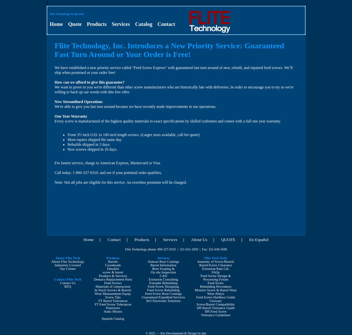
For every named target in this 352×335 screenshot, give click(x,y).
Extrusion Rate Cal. (215, 269)
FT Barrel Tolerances (113, 301)
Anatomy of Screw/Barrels (215, 261)
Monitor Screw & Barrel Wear (215, 290)
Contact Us (67, 283)
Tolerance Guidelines (216, 315)
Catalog (143, 24)
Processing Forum (215, 279)
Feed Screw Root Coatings (163, 293)
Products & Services (113, 276)
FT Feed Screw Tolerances (113, 304)
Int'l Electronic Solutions (163, 301)
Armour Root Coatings (163, 261)
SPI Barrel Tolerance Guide (216, 308)
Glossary (216, 301)
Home (56, 24)
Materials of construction (113, 286)
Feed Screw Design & (215, 276)
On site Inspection (163, 272)
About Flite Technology (67, 261)
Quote (75, 24)
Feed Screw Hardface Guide (215, 297)
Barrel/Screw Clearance (215, 265)
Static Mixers (113, 311)
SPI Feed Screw (216, 311)
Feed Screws (113, 283)
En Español (259, 239)
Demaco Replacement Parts (113, 279)
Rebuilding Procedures (215, 286)
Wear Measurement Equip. (113, 293)
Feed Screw (216, 283)
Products (97, 24)
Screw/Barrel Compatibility (216, 304)
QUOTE (228, 239)
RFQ (67, 286)
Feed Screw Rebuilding (163, 290)
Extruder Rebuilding (163, 283)
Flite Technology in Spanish (67, 14)
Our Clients (68, 269)
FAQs (216, 272)
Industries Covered (68, 265)
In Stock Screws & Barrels (113, 290)
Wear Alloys (215, 293)
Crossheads (113, 265)
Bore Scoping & (163, 269)
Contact (166, 24)
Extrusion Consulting (163, 279)
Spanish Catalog (113, 318)
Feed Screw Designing (163, 286)
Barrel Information (163, 265)
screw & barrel (113, 272)
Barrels (113, 261)
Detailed (113, 269)
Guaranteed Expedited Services (163, 297)
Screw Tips (113, 297)
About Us (199, 239)
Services (121, 24)
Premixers (113, 308)
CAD (163, 276)
